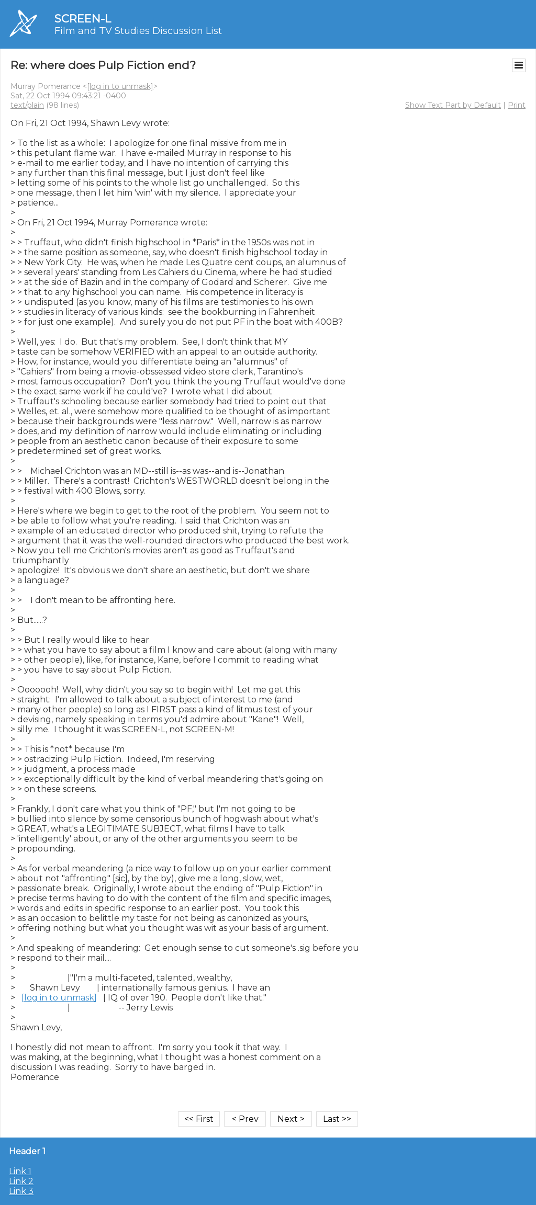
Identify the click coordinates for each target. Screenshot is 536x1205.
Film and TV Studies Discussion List (138, 31)
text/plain (27, 105)
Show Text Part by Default (453, 105)
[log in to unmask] (120, 86)
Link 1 (20, 1171)
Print (517, 105)
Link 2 (21, 1181)
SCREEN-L (82, 18)
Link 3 (21, 1191)
